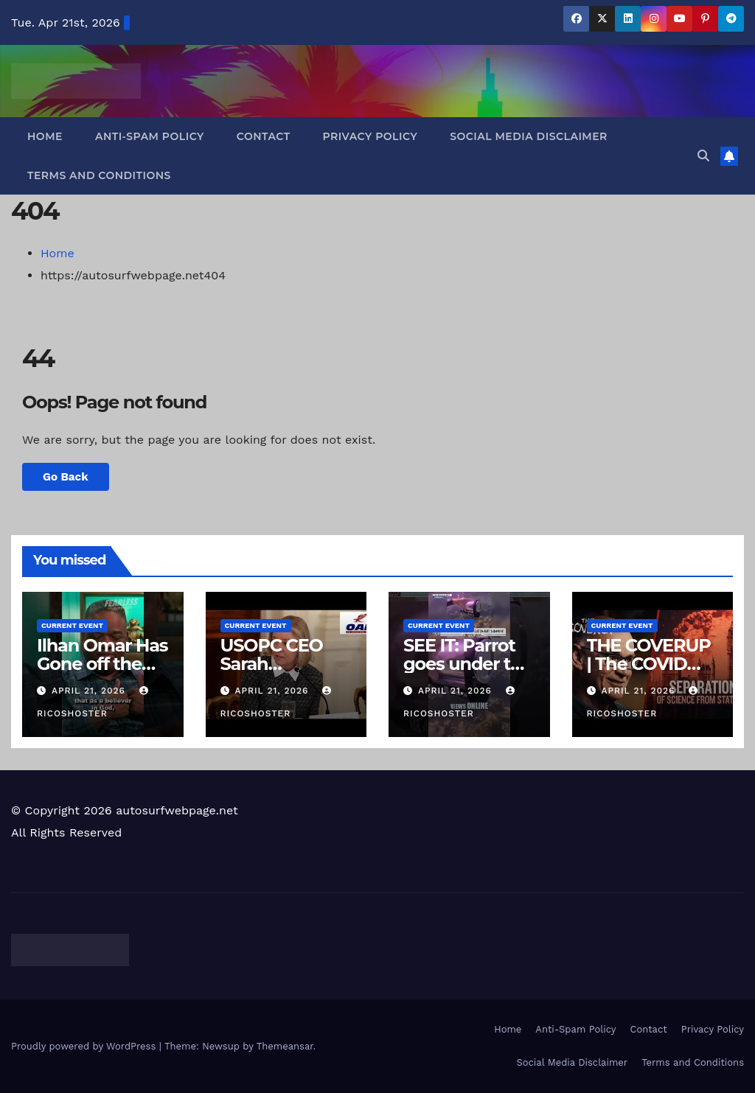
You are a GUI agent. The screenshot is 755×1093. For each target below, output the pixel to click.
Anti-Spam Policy (149, 136)
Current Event (72, 625)
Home (45, 136)
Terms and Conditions (99, 175)
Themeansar (285, 1046)
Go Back (65, 476)
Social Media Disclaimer (529, 136)
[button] (703, 156)
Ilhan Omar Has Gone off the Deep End (102, 664)
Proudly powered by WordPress (85, 1046)
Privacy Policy (370, 136)
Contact (263, 136)
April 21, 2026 (90, 690)
